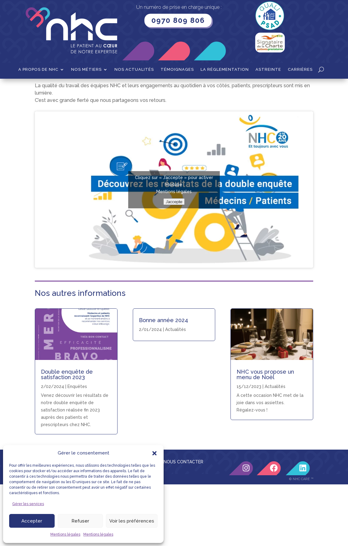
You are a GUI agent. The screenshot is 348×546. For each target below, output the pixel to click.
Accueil (42, 88)
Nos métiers (86, 69)
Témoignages (177, 69)
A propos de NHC (38, 69)
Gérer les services (28, 504)
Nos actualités (134, 69)
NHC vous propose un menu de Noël (265, 436)
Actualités (175, 391)
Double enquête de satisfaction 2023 (67, 436)
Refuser (80, 521)
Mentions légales (65, 534)
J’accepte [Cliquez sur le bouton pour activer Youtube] (174, 263)
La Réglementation (225, 69)
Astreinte (268, 69)
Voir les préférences (131, 521)
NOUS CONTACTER (183, 523)
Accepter (31, 521)
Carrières (300, 69)
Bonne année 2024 (163, 382)
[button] (154, 453)
